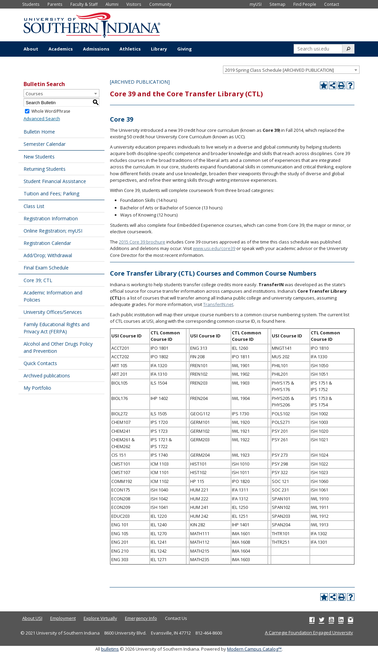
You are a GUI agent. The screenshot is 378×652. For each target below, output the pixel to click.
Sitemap (277, 4)
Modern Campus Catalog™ (254, 649)
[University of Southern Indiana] (92, 24)
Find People (304, 4)
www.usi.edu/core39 (214, 248)
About (31, 49)
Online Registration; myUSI (53, 230)
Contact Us (176, 618)
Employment (63, 618)
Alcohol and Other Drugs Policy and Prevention (58, 347)
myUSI (256, 4)
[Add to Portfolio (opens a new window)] (323, 85)
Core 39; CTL (38, 280)
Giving (184, 49)
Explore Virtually (100, 618)
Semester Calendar (45, 144)
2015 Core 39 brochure (142, 242)
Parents (54, 4)
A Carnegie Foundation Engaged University (309, 632)
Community (160, 4)
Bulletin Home (39, 131)
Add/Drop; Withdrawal (48, 255)
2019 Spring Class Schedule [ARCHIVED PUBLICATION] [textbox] (279, 70)
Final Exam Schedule (46, 267)
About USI (32, 618)
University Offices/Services (53, 312)
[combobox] (291, 70)
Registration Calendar (47, 243)
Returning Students (45, 169)
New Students (39, 156)
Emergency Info (141, 618)
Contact (331, 4)
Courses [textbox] (34, 94)
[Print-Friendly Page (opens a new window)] (341, 85)
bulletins (110, 649)
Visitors (133, 4)
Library (159, 49)
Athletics (130, 49)
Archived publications (47, 375)
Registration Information (51, 218)
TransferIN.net (218, 304)
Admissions (96, 49)
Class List (34, 206)
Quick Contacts (40, 363)
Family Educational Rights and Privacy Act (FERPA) (56, 328)
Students (31, 4)
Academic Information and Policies (53, 296)
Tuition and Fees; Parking (51, 193)
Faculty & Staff (84, 4)
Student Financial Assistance (55, 181)
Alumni (112, 4)
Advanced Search (42, 118)
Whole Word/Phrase (50, 111)
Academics (60, 49)
